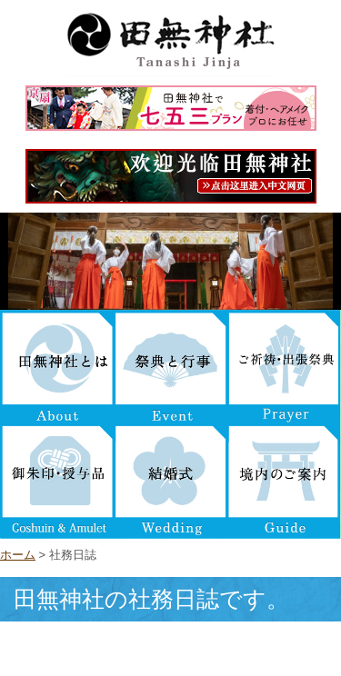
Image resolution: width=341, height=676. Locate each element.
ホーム (17, 555)
